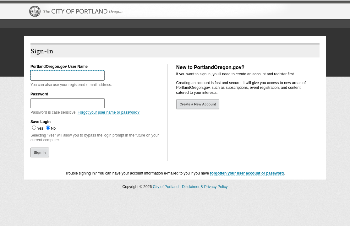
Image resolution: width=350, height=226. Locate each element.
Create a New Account (198, 104)
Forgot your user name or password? (108, 112)
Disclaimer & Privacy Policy (204, 187)
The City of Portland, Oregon (76, 11)
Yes (40, 128)
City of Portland (165, 187)
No (53, 128)
